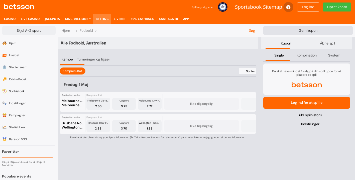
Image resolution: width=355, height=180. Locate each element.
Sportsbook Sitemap (258, 7)
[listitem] (10, 19)
